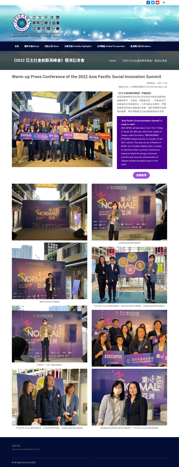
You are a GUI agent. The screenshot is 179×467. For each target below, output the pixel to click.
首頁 (17, 46)
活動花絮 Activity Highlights (77, 46)
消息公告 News (51, 46)
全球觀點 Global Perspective (111, 46)
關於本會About (31, 46)
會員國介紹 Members (140, 46)
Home (114, 60)
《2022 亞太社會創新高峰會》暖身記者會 (144, 60)
